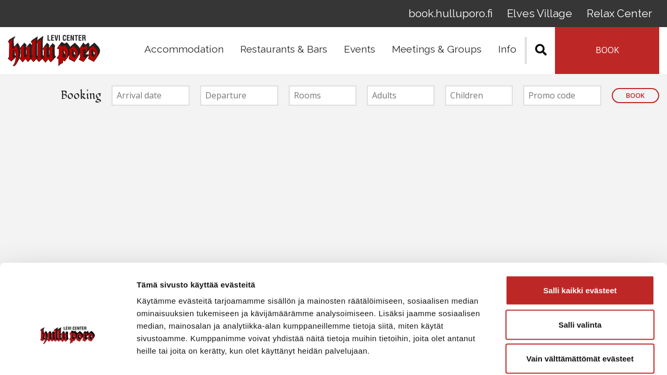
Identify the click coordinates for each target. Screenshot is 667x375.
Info (507, 52)
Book (635, 99)
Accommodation (184, 52)
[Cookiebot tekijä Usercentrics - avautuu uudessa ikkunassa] (67, 354)
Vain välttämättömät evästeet (580, 306)
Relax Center (622, 15)
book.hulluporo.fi (466, 15)
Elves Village (549, 15)
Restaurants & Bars (283, 52)
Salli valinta (580, 272)
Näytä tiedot (557, 354)
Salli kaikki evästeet (580, 238)
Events (359, 52)
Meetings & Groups (436, 52)
